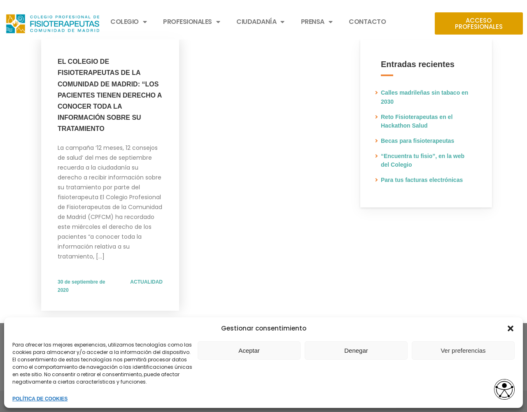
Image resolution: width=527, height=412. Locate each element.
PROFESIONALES (191, 21)
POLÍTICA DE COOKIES (40, 399)
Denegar (356, 350)
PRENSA (317, 21)
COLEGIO (128, 21)
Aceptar (249, 350)
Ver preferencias (463, 350)
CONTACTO (367, 21)
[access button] (504, 390)
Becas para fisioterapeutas (417, 140)
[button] (510, 328)
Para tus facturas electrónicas (422, 180)
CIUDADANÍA (260, 21)
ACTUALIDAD (146, 282)
